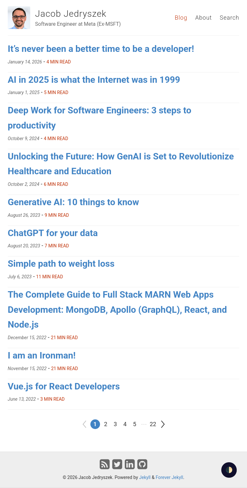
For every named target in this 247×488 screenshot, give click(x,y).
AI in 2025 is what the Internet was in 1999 (94, 79)
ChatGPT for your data (53, 233)
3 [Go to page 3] (115, 424)
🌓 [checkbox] (229, 469)
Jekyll (145, 477)
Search (229, 17)
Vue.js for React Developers (64, 386)
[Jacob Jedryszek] (19, 17)
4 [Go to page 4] (124, 424)
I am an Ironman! (42, 355)
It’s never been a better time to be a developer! (101, 48)
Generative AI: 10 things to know (73, 202)
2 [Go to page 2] (105, 424)
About (203, 17)
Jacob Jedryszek (70, 13)
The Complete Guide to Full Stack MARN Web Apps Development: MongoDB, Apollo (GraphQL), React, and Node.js (117, 309)
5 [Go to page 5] (134, 424)
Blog (181, 17)
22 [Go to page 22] (153, 424)
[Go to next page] (163, 424)
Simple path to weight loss (61, 263)
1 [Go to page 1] (94, 424)
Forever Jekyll (169, 477)
